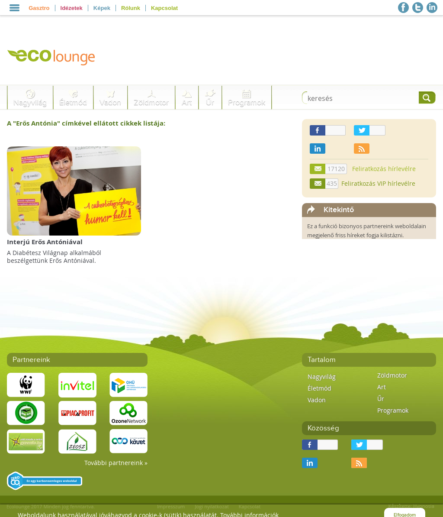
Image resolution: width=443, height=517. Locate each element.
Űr (210, 102)
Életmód (73, 102)
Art (187, 102)
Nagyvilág (30, 102)
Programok (246, 102)
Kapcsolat (164, 8)
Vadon (110, 102)
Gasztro (39, 8)
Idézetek (72, 8)
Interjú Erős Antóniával (45, 241)
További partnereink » (116, 463)
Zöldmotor (151, 102)
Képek (101, 8)
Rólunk (130, 8)
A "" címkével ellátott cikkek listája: (86, 123)
